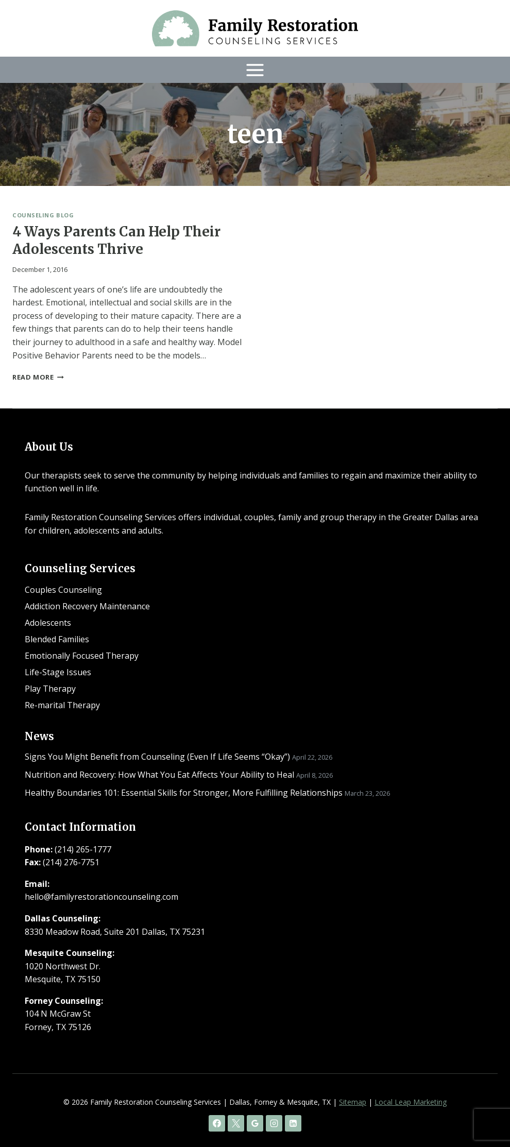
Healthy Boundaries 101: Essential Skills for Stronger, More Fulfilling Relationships (184, 792)
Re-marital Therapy (62, 705)
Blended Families (57, 639)
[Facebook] (217, 1123)
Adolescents (48, 622)
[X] (236, 1123)
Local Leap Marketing (411, 1102)
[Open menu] (255, 70)
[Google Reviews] (255, 1123)
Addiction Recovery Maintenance (87, 606)
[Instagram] (274, 1123)
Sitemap (352, 1102)
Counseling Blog (43, 215)
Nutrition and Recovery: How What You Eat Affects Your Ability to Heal (159, 774)
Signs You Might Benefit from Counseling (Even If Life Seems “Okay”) (157, 756)
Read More (38, 377)
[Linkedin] (293, 1123)
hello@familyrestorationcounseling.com (101, 896)
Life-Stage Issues (58, 672)
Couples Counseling (63, 589)
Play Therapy (50, 688)
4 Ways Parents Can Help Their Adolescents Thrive (116, 240)
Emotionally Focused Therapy (82, 655)
